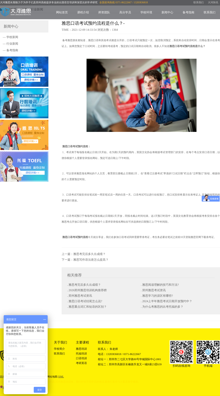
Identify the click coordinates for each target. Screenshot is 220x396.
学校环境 (146, 12)
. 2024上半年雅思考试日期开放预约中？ (166, 301)
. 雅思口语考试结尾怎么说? (84, 301)
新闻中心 (167, 12)
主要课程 (82, 342)
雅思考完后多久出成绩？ (89, 254)
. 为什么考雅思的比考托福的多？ (162, 306)
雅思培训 (81, 348)
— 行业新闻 (10, 43)
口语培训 (81, 358)
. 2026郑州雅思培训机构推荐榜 (87, 290)
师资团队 (104, 12)
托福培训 (81, 353)
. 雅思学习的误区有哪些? (157, 295)
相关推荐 (74, 275)
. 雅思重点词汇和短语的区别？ (87, 306)
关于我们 (60, 342)
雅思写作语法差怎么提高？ (91, 259)
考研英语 (81, 363)
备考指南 (188, 12)
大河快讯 (213, 2)
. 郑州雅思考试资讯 (153, 290)
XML (61, 376)
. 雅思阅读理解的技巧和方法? (160, 284)
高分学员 (125, 12)
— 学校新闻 (10, 37)
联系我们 (198, 2)
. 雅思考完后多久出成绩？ (84, 284)
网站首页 (62, 12)
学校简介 (59, 348)
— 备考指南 (10, 50)
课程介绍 (83, 12)
